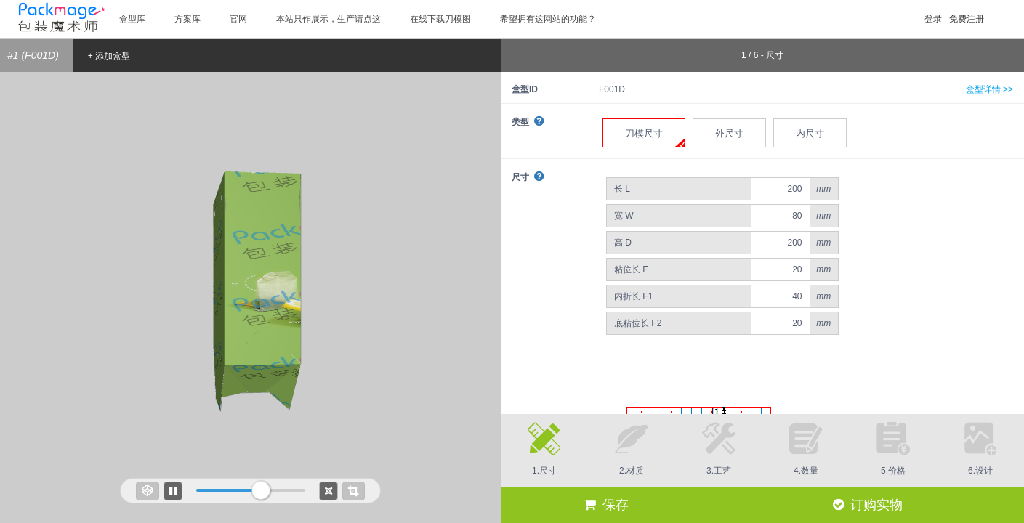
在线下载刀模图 (440, 19)
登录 (933, 19)
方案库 (187, 19)
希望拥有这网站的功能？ (548, 19)
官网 (238, 19)
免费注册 (966, 19)
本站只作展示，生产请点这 (328, 19)
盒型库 (132, 19)
